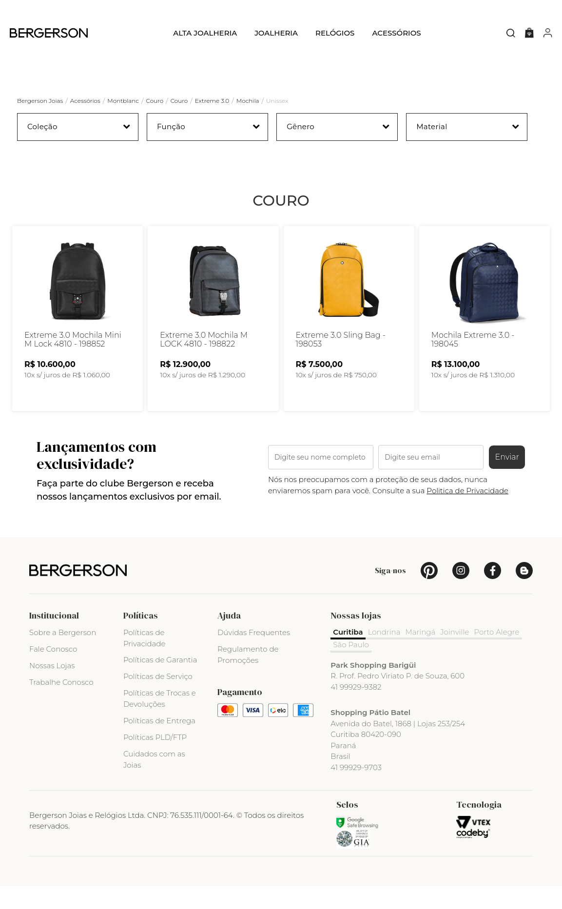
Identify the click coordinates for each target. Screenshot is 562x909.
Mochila (247, 100)
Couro (154, 100)
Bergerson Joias (40, 100)
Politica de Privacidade (467, 513)
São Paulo (351, 668)
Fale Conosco (53, 672)
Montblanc (123, 100)
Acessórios (396, 33)
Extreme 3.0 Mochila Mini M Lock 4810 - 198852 (72, 363)
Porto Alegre (496, 654)
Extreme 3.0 (212, 100)
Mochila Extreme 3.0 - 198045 (473, 363)
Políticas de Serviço (158, 699)
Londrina (384, 654)
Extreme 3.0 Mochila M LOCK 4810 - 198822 (204, 363)
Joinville (454, 654)
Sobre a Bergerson (62, 655)
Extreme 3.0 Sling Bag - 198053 (341, 363)
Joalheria (276, 33)
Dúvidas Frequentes (253, 655)
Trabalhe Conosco (61, 705)
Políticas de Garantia (160, 683)
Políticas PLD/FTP (155, 760)
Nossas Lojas (52, 688)
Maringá (420, 654)
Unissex (277, 100)
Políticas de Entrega (159, 743)
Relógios (334, 33)
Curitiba (348, 654)
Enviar (507, 480)
